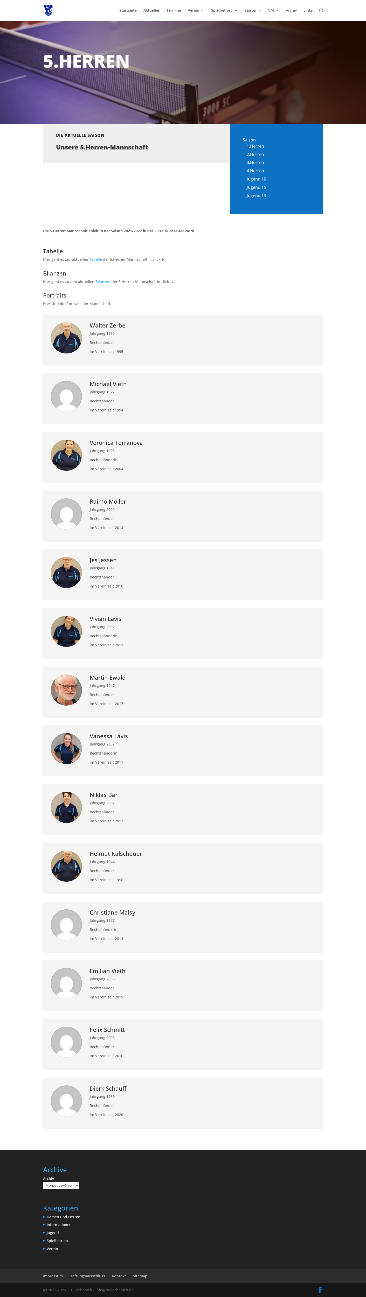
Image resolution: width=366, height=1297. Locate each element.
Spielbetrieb (222, 11)
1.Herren (255, 138)
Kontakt (119, 1275)
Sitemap (140, 1275)
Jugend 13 (256, 187)
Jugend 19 (256, 171)
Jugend (53, 1232)
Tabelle (95, 259)
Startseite (128, 11)
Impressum (53, 1275)
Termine (174, 11)
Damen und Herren (63, 1216)
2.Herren (255, 146)
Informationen (59, 1224)
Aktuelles (151, 11)
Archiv (291, 11)
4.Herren (255, 163)
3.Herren (255, 154)
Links (308, 11)
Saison (250, 11)
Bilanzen (103, 281)
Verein (193, 11)
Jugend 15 (256, 179)
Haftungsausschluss (87, 1275)
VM (271, 11)
